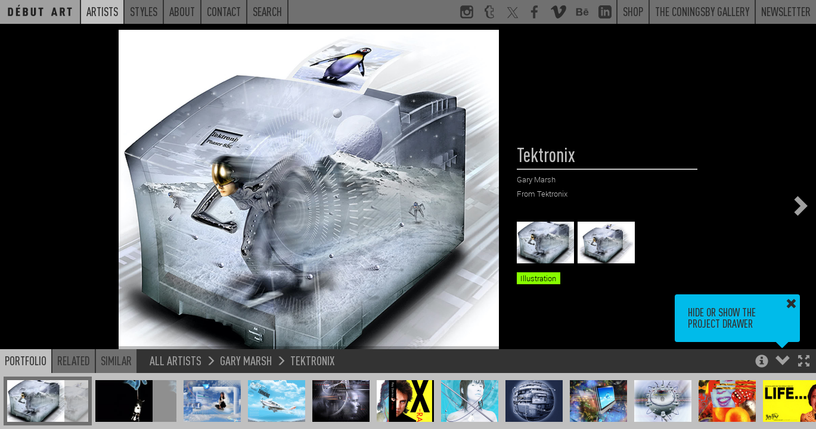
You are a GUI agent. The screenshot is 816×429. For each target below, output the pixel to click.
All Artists (175, 360)
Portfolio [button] (25, 360)
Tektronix (312, 360)
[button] (803, 362)
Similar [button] (116, 360)
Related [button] (73, 360)
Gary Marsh (246, 360)
